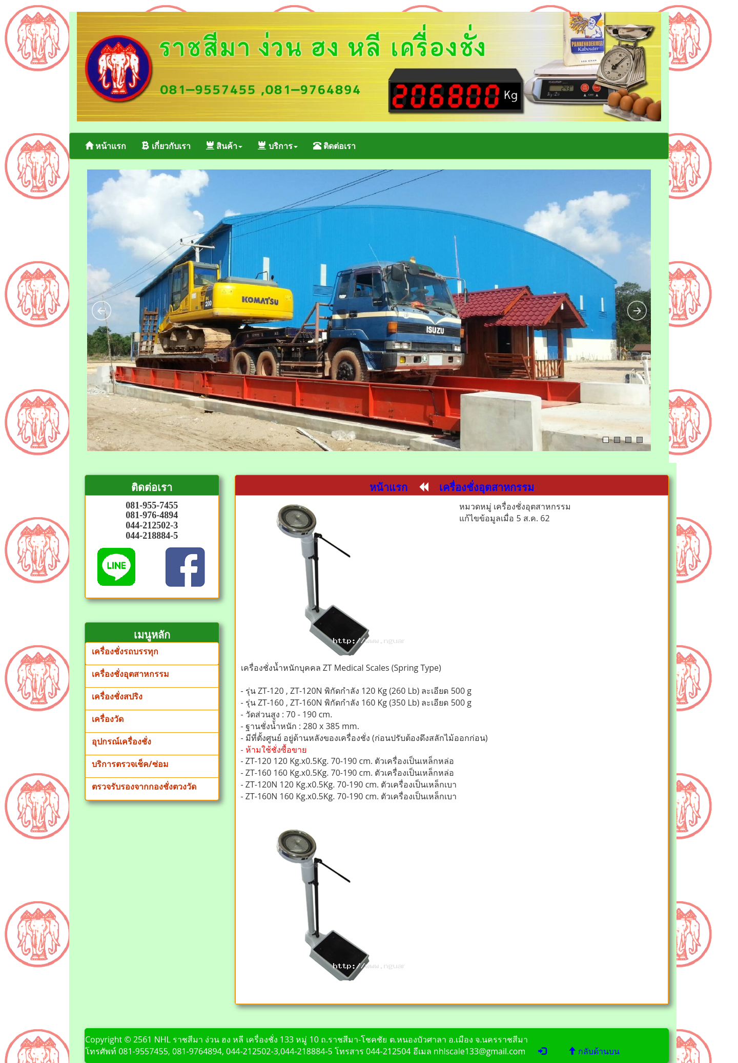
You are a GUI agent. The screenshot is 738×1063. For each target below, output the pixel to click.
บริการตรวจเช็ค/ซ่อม (130, 764)
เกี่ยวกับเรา (166, 146)
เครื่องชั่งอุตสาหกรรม (130, 673)
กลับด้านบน (594, 1051)
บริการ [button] (277, 146)
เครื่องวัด (108, 719)
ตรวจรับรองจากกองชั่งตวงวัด (144, 786)
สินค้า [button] (224, 146)
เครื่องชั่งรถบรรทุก (125, 651)
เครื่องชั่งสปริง (117, 696)
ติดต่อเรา (334, 146)
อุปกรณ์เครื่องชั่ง (121, 741)
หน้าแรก (105, 146)
